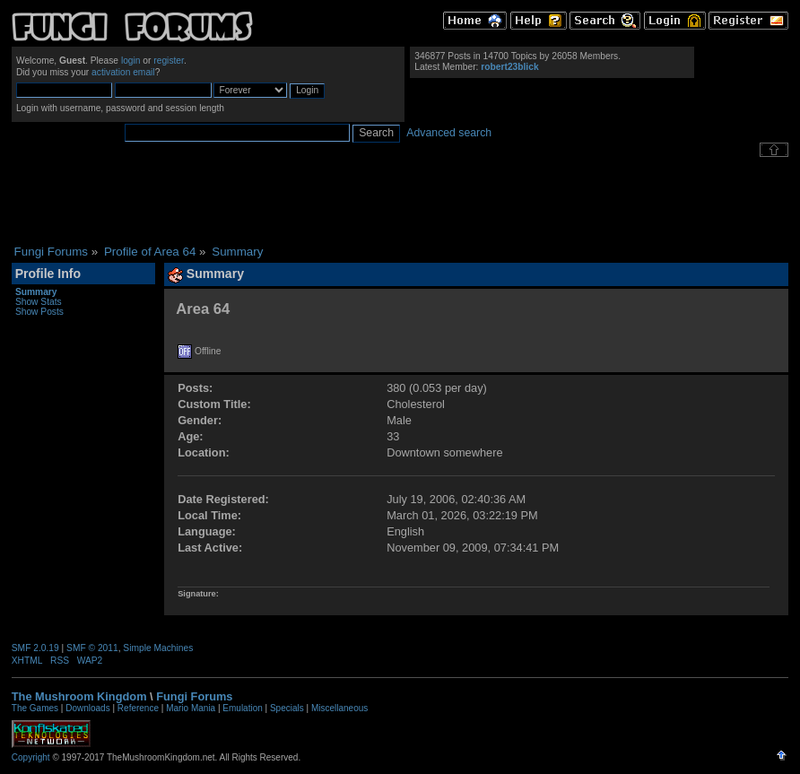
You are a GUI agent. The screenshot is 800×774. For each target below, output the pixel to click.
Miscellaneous (339, 708)
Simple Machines (158, 648)
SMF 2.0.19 (35, 648)
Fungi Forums (194, 696)
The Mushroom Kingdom (79, 696)
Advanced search (448, 132)
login (131, 60)
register (168, 60)
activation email (123, 72)
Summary (36, 292)
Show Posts (39, 312)
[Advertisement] (400, 201)
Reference (138, 708)
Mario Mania (190, 708)
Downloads (87, 708)
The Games (35, 708)
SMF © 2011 (92, 648)
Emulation (242, 708)
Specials (287, 708)
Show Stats (38, 302)
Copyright (31, 757)
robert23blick (509, 67)
